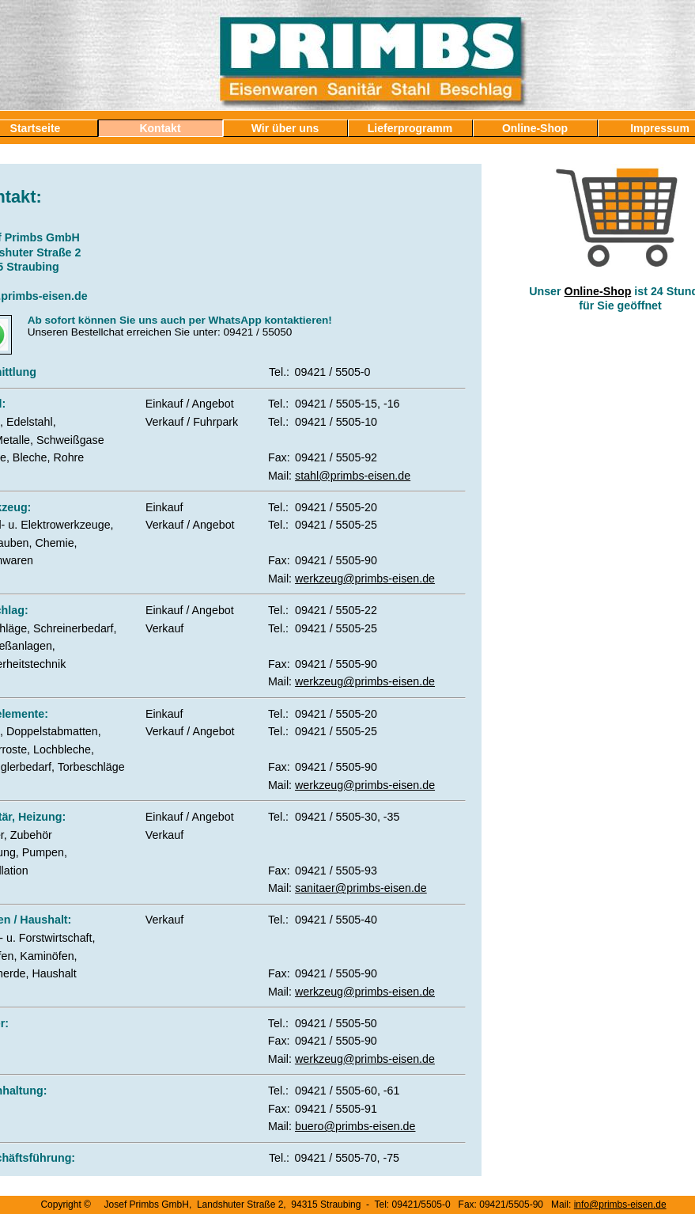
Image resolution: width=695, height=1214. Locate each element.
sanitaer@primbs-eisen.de (361, 888)
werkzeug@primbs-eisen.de (365, 578)
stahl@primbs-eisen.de (352, 475)
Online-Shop (535, 128)
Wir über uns (285, 128)
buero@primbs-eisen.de (355, 1126)
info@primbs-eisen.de (620, 1204)
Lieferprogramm (410, 128)
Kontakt (159, 128)
